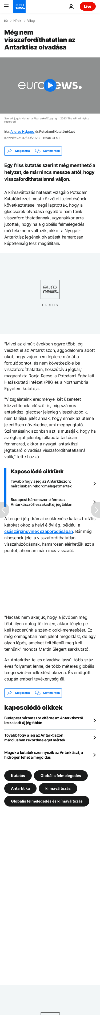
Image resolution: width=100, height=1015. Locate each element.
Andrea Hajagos (22, 131)
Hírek (17, 20)
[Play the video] (50, 85)
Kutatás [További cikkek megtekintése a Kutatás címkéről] (18, 775)
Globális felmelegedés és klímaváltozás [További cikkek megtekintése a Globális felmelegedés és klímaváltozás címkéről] (47, 801)
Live (87, 6)
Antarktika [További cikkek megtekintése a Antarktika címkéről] (20, 788)
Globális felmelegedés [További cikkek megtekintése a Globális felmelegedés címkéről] (61, 775)
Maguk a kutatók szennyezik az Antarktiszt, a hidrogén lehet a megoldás (43, 754)
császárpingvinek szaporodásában (38, 531)
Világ (31, 20)
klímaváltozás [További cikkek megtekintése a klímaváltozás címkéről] (58, 788)
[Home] (5, 20)
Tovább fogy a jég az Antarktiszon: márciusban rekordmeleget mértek (41, 483)
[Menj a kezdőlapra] (19, 6)
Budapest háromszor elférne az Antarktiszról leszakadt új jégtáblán (42, 502)
